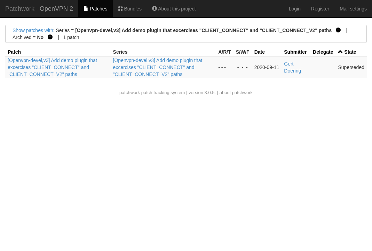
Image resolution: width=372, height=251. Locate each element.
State (350, 52)
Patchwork (19, 8)
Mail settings (353, 9)
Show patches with (33, 30)
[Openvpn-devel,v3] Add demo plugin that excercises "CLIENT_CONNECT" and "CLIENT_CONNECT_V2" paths (52, 67)
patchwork (129, 92)
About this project (174, 9)
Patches (95, 9)
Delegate (323, 52)
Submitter (295, 52)
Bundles (130, 9)
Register (320, 9)
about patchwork (236, 92)
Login (295, 9)
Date (259, 52)
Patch (14, 52)
